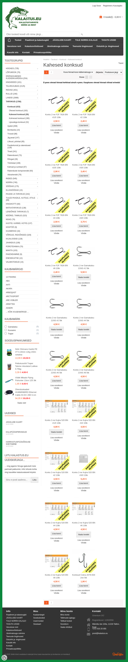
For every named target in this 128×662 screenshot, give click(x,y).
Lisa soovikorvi (56, 130)
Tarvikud (54, 59)
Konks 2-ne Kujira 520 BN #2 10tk (56, 473)
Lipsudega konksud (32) (19, 122)
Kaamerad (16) (13, 231)
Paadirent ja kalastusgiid (37, 40)
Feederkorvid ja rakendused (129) (18, 146)
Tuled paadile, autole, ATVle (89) (20, 199)
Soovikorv (64, 624)
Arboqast (11, 292)
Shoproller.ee (118, 654)
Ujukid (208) (12, 126)
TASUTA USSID (109, 40)
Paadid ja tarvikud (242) (18, 194)
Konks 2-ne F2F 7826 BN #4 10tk (56, 216)
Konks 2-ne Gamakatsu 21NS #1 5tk (83, 266)
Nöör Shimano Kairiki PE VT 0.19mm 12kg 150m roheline (26, 352)
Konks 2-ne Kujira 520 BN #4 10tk (56, 524)
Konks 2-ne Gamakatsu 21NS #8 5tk (83, 371)
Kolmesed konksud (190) (19, 118)
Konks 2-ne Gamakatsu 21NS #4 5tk (83, 319)
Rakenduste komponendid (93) (20, 171)
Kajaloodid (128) (14, 239)
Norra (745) (11, 182)
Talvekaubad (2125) (15, 86)
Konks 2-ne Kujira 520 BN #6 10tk (83, 524)
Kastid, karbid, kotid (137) (19, 223)
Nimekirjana (86, 77)
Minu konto (64, 615)
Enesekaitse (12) (14, 258)
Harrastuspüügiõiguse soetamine (21, 444)
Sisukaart (37, 624)
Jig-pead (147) (13, 138)
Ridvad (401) (12, 90)
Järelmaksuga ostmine (58, 46)
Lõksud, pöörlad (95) (15, 141)
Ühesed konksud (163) (18, 110)
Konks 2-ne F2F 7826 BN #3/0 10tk (83, 166)
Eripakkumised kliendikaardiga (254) (16, 77)
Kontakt (26, 52)
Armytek (10, 304)
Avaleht (46, 59)
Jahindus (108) (13, 243)
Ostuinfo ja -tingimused (107, 46)
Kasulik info (12, 52)
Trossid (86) (12, 134)
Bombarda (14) (13, 130)
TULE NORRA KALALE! (86, 40)
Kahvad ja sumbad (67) (17, 167)
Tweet (120, 63)
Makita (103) (11, 250)
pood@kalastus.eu (100, 633)
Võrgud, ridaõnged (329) (18, 235)
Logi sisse (96, 6)
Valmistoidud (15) (15, 262)
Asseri (9, 308)
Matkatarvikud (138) (16, 208)
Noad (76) (10, 219)
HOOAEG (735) (12, 68)
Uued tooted (38, 621)
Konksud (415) (13, 107)
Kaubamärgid (38, 615)
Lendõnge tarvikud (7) (17, 212)
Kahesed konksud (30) (19, 114)
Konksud (62, 59)
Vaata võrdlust (66, 627)
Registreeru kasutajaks (112, 6)
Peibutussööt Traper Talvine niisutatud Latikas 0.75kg (26, 366)
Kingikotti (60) (13, 204)
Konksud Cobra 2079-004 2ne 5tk (83, 576)
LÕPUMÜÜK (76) (13, 72)
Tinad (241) (12, 151)
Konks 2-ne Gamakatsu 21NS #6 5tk (56, 371)
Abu (8, 281)
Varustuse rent (14, 46)
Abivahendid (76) (14, 175)
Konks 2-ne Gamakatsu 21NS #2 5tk (56, 319)
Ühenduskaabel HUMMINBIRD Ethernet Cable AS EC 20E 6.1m (25, 392)
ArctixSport (12, 296)
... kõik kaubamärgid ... (17, 312)
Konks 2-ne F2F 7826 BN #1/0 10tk (56, 115)
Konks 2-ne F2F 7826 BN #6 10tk (56, 266)
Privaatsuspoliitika (42, 52)
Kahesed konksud (75, 59)
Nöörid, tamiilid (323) (16, 215)
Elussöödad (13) (14, 190)
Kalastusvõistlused (34, 46)
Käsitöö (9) (11, 227)
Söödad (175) (12, 186)
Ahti (8, 285)
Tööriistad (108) (13, 163)
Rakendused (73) (14, 155)
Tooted (18, 40)
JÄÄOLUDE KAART (62, 40)
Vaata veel (21, 403)
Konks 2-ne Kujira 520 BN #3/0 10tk (83, 473)
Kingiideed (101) (14, 82)
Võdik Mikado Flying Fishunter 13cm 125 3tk (25, 379)
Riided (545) (11, 178)
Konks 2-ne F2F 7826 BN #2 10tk (83, 115)
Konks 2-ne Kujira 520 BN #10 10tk (83, 421)
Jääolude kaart (21, 423)
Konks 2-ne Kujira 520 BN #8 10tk (56, 576)
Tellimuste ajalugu (67, 618)
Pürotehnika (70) (14, 246)
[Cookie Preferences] (4, 657)
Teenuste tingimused (83, 46)
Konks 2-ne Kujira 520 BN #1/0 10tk (56, 421)
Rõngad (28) (12, 159)
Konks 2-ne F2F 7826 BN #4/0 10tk (83, 216)
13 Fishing (11, 277)
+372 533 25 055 (99, 629)
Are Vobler (12, 300)
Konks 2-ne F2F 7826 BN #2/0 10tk (56, 166)
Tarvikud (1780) (13, 102)
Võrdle (56, 133)
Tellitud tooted (66, 621)
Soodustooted (39, 618)
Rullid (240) (11, 94)
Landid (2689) (12, 98)
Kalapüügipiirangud (21, 433)
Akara (9, 289)
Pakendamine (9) (14, 254)
